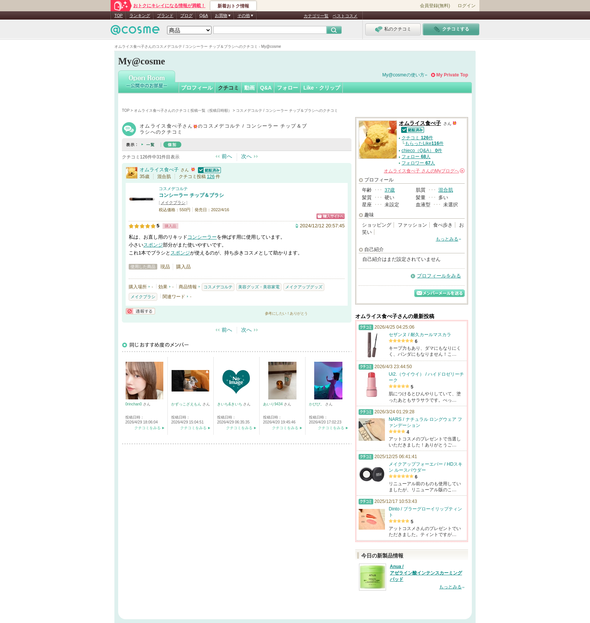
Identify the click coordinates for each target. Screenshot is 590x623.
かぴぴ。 (317, 404)
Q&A (203, 15)
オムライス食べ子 (159, 169)
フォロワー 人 (418, 163)
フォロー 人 (415, 156)
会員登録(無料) (435, 5)
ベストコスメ (345, 16)
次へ (246, 156)
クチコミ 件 (417, 137)
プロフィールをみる (439, 276)
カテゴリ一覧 (316, 16)
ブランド (165, 15)
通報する (140, 311)
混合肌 (445, 190)
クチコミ (228, 88)
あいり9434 (273, 404)
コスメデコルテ (173, 188)
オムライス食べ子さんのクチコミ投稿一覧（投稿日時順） (183, 110)
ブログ (186, 15)
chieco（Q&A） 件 (421, 150)
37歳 (390, 190)
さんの (424, 171)
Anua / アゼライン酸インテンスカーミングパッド (426, 573)
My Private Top (452, 75)
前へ (227, 156)
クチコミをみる (147, 428)
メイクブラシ (173, 202)
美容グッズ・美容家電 (259, 287)
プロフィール (197, 88)
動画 (249, 88)
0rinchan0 (134, 404)
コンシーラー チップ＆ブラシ (191, 195)
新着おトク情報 (233, 6)
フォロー (287, 88)
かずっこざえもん (186, 404)
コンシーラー (202, 237)
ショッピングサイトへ (330, 216)
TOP (118, 15)
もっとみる (447, 239)
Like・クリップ (321, 88)
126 (211, 176)
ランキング (139, 15)
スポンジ (153, 245)
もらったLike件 (424, 143)
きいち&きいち (230, 404)
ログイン (467, 5)
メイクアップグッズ (303, 287)
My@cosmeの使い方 (403, 75)
